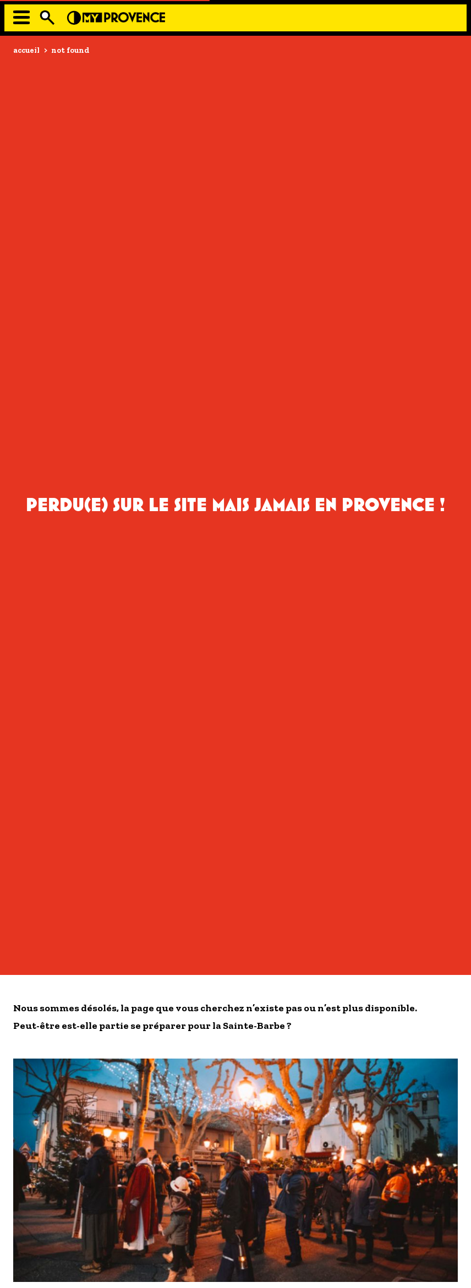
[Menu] (21, 17)
